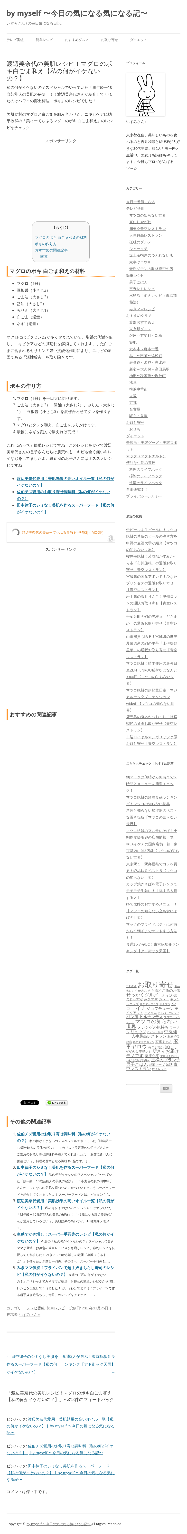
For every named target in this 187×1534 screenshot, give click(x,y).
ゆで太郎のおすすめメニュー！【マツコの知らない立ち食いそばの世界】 (151, 911)
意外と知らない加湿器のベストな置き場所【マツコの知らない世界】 (151, 817)
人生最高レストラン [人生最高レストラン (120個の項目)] (149, 1036)
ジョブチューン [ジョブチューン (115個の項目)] (160, 1008)
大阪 (133, 395)
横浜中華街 (138, 389)
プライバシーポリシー (144, 496)
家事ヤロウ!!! (139, 262)
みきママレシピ (142, 308)
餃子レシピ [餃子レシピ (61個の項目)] (159, 1069)
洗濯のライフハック (145, 482)
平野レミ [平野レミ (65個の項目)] (145, 1051)
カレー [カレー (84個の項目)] (164, 999)
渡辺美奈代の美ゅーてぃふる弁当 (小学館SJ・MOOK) (62, 532)
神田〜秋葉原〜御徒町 (147, 375)
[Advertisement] (61, 178)
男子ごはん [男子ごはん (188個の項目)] (137, 1064)
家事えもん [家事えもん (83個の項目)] (163, 1041)
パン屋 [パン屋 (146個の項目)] (132, 1016)
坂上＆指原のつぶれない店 (151, 255)
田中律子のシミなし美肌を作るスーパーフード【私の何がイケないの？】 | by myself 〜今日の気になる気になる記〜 (61, 1472)
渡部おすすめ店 (142, 322)
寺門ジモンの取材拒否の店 (151, 268)
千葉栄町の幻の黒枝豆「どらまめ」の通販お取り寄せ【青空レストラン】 (151, 623)
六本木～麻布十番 (144, 348)
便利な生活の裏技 (140, 462)
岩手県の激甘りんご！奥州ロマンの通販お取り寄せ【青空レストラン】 (151, 603)
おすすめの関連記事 (51, 250)
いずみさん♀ (29, 1314)
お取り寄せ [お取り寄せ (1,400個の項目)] (156, 984)
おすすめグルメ (77, 39)
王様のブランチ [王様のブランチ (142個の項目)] (165, 1060)
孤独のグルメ (140, 242)
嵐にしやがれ (140, 221)
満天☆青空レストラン (147, 228)
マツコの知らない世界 (147, 215)
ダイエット (138, 39)
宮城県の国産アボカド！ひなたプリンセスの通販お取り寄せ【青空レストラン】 (151, 583)
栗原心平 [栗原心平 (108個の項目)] (152, 1055)
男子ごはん (138, 282)
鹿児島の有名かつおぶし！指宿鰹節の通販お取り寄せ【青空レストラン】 (151, 723)
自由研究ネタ (137, 489)
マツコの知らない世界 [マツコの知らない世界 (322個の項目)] (152, 1024)
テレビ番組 (15, 39)
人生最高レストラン (145, 235)
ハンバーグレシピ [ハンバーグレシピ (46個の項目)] (168, 1013)
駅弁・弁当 (138, 415)
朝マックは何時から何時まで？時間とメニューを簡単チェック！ (151, 783)
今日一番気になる (140, 201)
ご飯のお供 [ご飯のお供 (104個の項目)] (171, 990)
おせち (134, 429)
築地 (133, 342)
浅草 (133, 382)
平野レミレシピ (142, 288)
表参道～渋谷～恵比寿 (147, 362)
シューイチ (138, 248)
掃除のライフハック (145, 475)
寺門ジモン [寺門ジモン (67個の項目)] (156, 1047)
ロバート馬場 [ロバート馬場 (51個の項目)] (155, 1032)
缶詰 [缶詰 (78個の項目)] (169, 1064)
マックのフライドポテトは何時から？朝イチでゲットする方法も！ (151, 931)
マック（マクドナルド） (146, 455)
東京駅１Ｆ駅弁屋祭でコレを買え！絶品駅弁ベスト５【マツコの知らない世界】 (151, 871)
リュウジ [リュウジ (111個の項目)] (138, 1031)
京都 (133, 402)
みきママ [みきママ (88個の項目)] (151, 999)
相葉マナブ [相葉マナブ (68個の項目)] (157, 1065)
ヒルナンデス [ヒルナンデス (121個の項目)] (151, 1016)
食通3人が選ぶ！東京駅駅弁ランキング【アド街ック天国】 (88, 1364)
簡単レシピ (44, 39)
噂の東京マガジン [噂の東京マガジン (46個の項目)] (143, 1042)
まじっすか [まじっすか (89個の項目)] (134, 999)
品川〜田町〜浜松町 (145, 355)
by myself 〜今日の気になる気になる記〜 (77, 13)
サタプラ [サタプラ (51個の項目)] (164, 1004)
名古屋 (134, 409)
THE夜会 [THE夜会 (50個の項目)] (131, 986)
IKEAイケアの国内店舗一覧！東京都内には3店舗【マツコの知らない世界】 (152, 851)
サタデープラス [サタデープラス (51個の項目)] (149, 1004)
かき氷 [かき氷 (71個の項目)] (142, 990)
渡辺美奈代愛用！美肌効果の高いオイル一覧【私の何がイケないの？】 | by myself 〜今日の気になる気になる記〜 (61, 1425)
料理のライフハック (145, 469)
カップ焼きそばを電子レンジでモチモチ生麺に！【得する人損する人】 (151, 891)
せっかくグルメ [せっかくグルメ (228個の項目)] (142, 994)
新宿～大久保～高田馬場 (149, 369)
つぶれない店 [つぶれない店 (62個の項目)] (168, 995)
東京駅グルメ (140, 328)
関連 (44, 256)
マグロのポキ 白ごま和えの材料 (61, 237)
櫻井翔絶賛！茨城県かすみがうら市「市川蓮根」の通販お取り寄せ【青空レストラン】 (151, 563)
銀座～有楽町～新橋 (145, 335)
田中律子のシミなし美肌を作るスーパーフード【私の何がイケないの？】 (32, 1364)
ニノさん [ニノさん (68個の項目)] (150, 1013)
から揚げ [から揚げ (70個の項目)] (154, 990)
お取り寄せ (109, 39)
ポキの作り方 (46, 243)
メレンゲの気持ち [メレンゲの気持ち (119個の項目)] (152, 1027)
